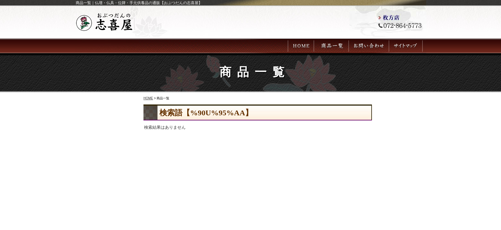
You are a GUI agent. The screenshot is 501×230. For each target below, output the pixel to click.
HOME (148, 98)
